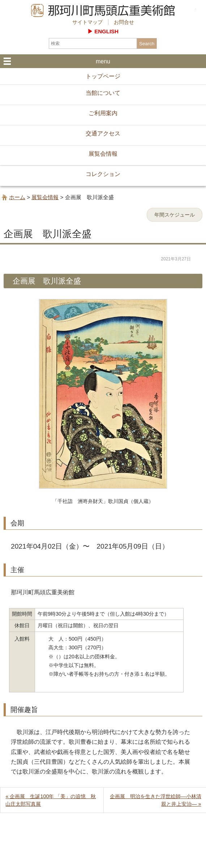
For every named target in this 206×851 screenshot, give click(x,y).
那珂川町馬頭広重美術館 (103, 10)
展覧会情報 (103, 154)
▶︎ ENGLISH (103, 31)
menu (103, 61)
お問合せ (124, 22)
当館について (103, 93)
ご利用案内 (103, 113)
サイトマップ (87, 22)
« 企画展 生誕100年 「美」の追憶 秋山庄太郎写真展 (50, 799)
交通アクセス (103, 133)
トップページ (103, 76)
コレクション (103, 174)
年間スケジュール (174, 215)
